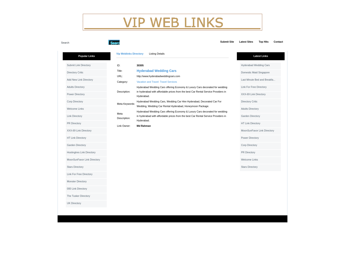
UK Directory (74, 203)
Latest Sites (246, 41)
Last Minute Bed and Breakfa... (258, 79)
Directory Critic (75, 72)
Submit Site (227, 41)
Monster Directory (77, 181)
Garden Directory (76, 145)
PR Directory (74, 123)
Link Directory (74, 116)
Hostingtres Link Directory (81, 152)
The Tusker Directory (78, 195)
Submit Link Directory (79, 65)
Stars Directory (75, 166)
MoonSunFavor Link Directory (83, 159)
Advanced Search (131, 42)
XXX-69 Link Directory (79, 130)
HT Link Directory (76, 137)
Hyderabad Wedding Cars (156, 71)
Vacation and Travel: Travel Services (157, 81)
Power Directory (76, 94)
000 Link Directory (77, 188)
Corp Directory (75, 101)
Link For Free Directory (79, 174)
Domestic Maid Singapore (255, 72)
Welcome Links (75, 108)
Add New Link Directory (80, 79)
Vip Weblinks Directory (129, 53)
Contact (278, 41)
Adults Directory (75, 87)
